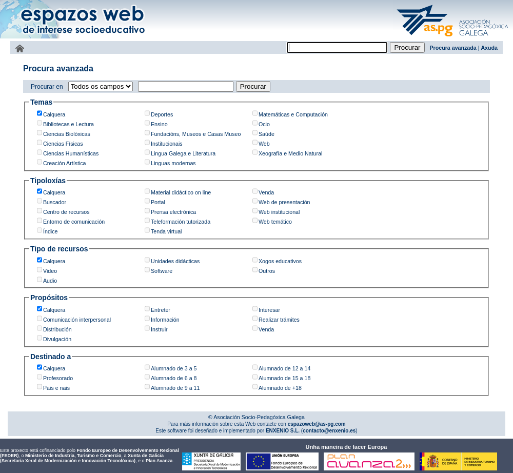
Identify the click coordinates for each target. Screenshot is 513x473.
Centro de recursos (66, 212)
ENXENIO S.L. (282, 430)
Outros (267, 271)
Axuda (489, 48)
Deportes (162, 114)
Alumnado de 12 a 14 (284, 368)
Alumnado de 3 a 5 (173, 368)
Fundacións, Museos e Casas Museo (196, 134)
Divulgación (57, 339)
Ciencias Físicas (63, 144)
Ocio (264, 124)
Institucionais (167, 144)
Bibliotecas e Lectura (68, 124)
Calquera (54, 114)
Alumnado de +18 (280, 388)
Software (161, 271)
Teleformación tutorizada (180, 222)
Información (165, 320)
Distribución (57, 329)
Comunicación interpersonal (77, 320)
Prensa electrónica (173, 212)
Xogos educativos (280, 261)
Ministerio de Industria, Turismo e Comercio (73, 455)
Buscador (54, 202)
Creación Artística (64, 163)
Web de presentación (284, 202)
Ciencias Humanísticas (70, 153)
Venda (266, 192)
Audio (50, 281)
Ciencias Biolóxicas (66, 134)
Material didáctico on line (181, 192)
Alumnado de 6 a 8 (173, 378)
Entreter (160, 310)
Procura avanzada (453, 48)
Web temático (275, 222)
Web (264, 144)
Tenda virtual (166, 231)
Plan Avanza (159, 460)
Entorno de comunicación (74, 222)
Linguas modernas (173, 163)
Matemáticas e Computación (293, 114)
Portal (158, 202)
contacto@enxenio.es (329, 430)
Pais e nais (56, 388)
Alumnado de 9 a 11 (175, 388)
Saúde (266, 134)
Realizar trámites (279, 320)
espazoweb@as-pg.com (316, 424)
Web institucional (279, 212)
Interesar (269, 310)
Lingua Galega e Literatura (183, 153)
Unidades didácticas (175, 261)
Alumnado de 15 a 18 (284, 378)
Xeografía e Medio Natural (290, 153)
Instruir (159, 329)
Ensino (159, 124)
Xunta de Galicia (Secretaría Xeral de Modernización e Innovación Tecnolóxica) (82, 458)
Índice (50, 231)
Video (50, 271)
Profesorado (58, 378)
